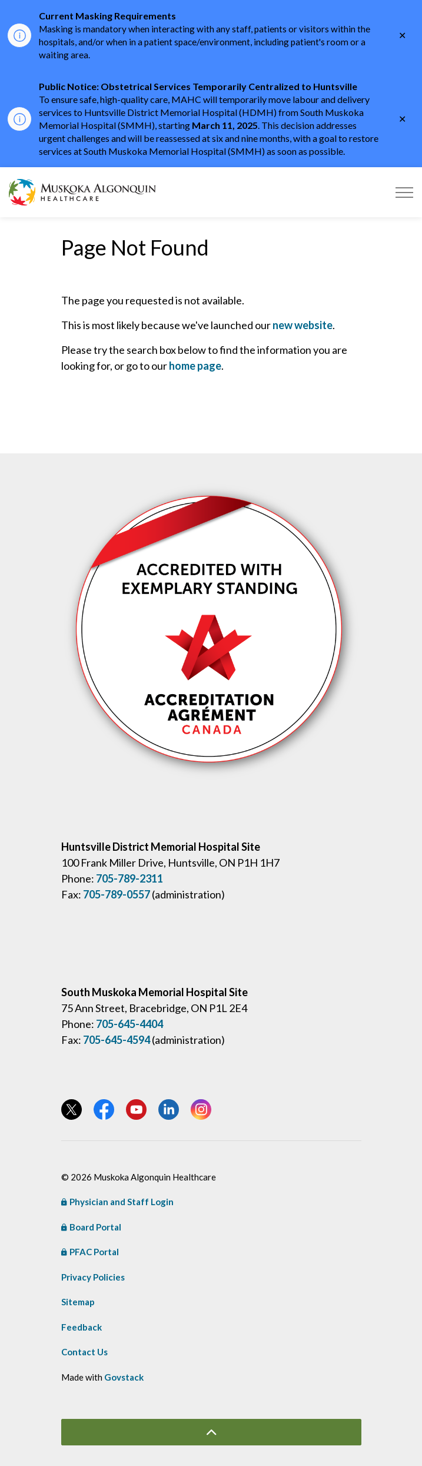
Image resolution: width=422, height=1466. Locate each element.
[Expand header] (404, 192)
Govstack (124, 1377)
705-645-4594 (116, 1039)
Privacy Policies (93, 1277)
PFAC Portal (90, 1251)
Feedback (81, 1327)
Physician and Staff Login (117, 1201)
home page (195, 365)
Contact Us (84, 1351)
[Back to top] (211, 1432)
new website (303, 325)
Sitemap (78, 1301)
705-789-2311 (129, 878)
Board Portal (91, 1227)
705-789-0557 (116, 894)
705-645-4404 (129, 1023)
